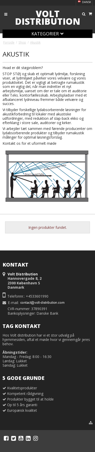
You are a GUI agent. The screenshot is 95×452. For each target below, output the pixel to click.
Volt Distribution (47, 17)
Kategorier (47, 34)
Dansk (84, 2)
